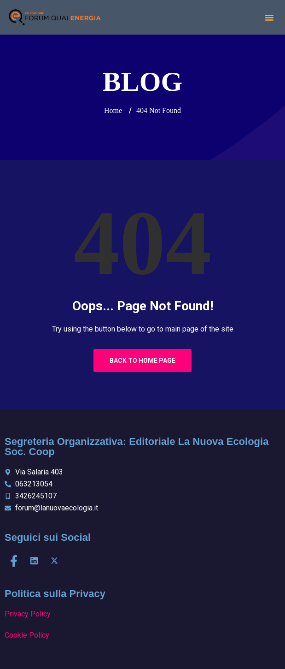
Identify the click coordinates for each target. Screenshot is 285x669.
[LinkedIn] (34, 561)
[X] (54, 561)
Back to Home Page (142, 360)
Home (113, 110)
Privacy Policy (28, 614)
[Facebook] (14, 561)
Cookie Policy (27, 635)
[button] (269, 17)
